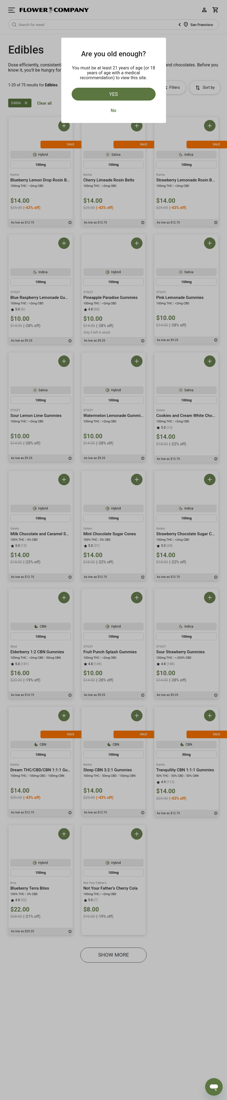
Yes (113, 94)
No (113, 110)
